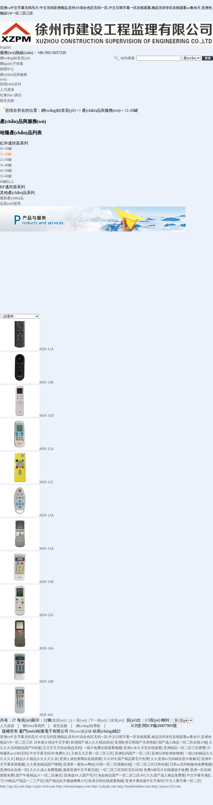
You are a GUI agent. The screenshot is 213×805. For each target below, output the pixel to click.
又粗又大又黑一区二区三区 (92, 753)
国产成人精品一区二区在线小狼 (182, 742)
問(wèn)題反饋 (81, 731)
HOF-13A (47, 515)
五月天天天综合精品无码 (62, 748)
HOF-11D (47, 416)
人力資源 (7, 90)
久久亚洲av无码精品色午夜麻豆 (175, 759)
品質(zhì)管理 (10, 204)
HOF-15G (47, 615)
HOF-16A (47, 648)
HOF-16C (47, 715)
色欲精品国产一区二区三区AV (121, 775)
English (5, 47)
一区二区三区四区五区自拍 (121, 770)
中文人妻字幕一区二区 (183, 781)
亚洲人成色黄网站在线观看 (81, 759)
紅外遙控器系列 (14, 143)
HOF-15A (47, 548)
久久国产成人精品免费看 (165, 775)
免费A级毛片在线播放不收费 (166, 770)
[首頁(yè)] (59, 720)
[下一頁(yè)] (98, 720)
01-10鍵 (6, 148)
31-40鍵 (6, 165)
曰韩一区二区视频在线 (113, 764)
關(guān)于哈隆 (11, 64)
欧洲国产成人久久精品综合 (92, 742)
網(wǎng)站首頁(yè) (15, 58)
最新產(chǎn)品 (12, 198)
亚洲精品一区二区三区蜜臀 (185, 748)
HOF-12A (47, 449)
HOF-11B (47, 382)
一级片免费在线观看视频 (102, 748)
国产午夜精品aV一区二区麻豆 (39, 775)
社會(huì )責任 (11, 95)
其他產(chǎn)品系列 (17, 192)
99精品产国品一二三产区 (24, 781)
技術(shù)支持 (10, 84)
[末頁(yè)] (116, 720)
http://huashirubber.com (133, 786)
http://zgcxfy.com (12, 786)
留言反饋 (7, 100)
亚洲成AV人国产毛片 (80, 775)
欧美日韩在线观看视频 (106, 781)
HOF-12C (47, 482)
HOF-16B (47, 682)
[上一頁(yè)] (77, 720)
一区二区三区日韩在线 (150, 764)
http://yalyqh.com (104, 786)
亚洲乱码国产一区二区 (132, 753)
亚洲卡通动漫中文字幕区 (144, 781)
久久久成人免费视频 (45, 770)
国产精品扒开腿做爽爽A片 (66, 781)
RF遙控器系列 (12, 187)
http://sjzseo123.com (166, 786)
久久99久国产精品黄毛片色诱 (126, 759)
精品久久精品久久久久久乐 (37, 759)
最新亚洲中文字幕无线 (80, 770)
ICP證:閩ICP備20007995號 (154, 726)
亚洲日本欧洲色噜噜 (167, 753)
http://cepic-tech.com (40, 786)
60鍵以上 (7, 182)
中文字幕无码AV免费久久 (49, 753)
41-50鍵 (6, 170)
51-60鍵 (6, 176)
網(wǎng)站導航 (88, 726)
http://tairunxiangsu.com (73, 786)
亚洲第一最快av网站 (78, 764)
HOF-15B (47, 582)
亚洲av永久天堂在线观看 (143, 748)
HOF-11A (47, 349)
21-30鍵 (6, 160)
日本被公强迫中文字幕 (51, 742)
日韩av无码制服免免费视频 (191, 764)
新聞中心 (7, 69)
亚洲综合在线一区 (14, 770)
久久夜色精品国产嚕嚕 (43, 764)
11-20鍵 (6, 154)
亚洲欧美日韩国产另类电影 (135, 742)
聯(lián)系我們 (33, 726)
